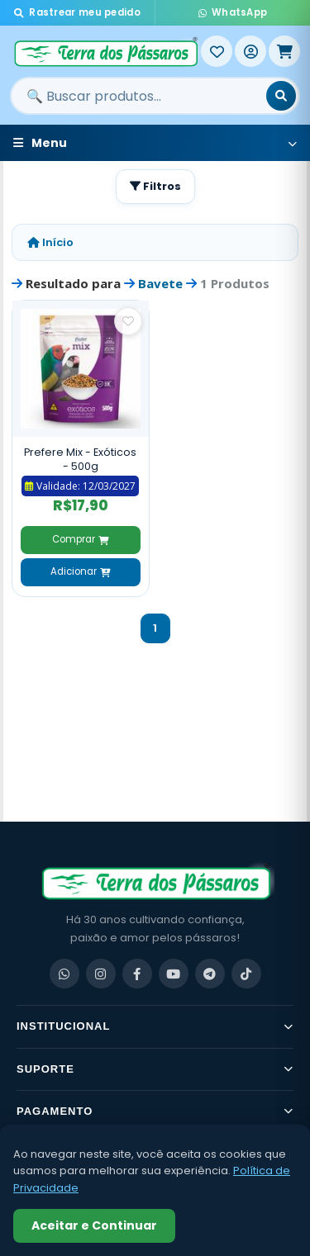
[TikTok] (246, 973)
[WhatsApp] (64, 973)
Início (50, 242)
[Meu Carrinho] (284, 51)
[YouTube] (173, 973)
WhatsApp (233, 12)
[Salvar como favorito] (128, 321)
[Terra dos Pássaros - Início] (105, 51)
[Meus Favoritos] (216, 51)
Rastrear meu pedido (77, 12)
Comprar (80, 539)
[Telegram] (210, 973)
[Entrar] (250, 51)
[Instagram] (101, 973)
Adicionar (80, 571)
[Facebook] (137, 973)
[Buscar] (281, 96)
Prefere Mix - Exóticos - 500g (80, 459)
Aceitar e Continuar (94, 1225)
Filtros (155, 186)
